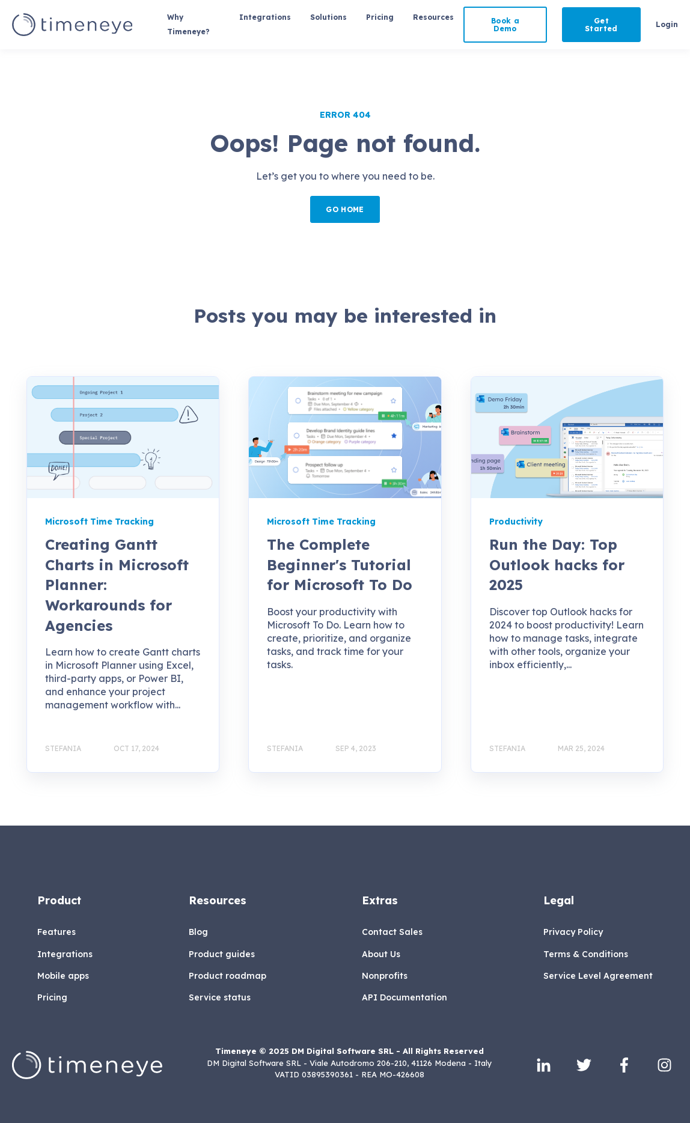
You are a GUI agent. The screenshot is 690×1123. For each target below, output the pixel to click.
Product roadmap (227, 976)
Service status (220, 998)
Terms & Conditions (585, 954)
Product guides (222, 954)
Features (56, 932)
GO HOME (345, 209)
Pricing (52, 998)
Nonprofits (385, 976)
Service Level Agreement (598, 976)
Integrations (65, 954)
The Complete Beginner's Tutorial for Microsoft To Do (339, 564)
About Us (381, 954)
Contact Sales (392, 932)
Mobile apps (63, 976)
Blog (198, 932)
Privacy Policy (573, 932)
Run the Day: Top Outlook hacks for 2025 (556, 564)
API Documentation (404, 998)
